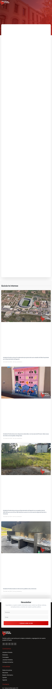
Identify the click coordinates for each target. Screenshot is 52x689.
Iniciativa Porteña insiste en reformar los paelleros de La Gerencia (19, 588)
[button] (50, 3)
